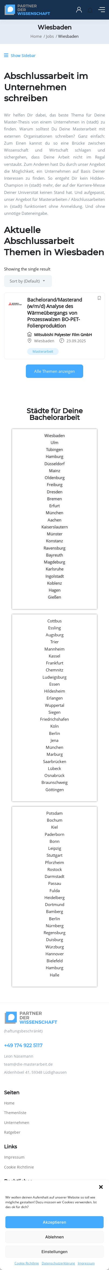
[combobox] (28, 281)
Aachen (54, 520)
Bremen (54, 498)
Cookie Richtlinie (27, 1263)
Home (36, 36)
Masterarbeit (43, 351)
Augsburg (55, 634)
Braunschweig (54, 782)
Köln (54, 726)
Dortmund (54, 904)
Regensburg (54, 932)
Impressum (86, 1263)
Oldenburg (55, 477)
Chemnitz (54, 669)
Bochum (54, 820)
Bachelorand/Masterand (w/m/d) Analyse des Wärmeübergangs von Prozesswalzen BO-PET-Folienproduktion (54, 312)
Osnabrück (54, 775)
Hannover (54, 953)
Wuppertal (54, 705)
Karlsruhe (55, 569)
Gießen (54, 597)
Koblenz (54, 583)
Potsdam (54, 813)
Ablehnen (54, 1236)
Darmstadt (54, 876)
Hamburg (54, 456)
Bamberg (54, 911)
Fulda (55, 890)
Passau (54, 883)
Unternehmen (16, 1122)
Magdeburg (54, 562)
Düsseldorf (54, 463)
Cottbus (54, 620)
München (54, 512)
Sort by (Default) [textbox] (25, 281)
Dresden (54, 491)
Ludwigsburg (54, 677)
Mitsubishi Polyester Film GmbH (59, 334)
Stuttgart (54, 855)
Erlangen (55, 698)
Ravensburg (54, 548)
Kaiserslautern (54, 526)
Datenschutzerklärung (58, 1263)
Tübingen (54, 449)
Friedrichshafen (54, 719)
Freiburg (54, 484)
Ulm (54, 442)
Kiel (54, 827)
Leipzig (54, 848)
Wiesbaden (44, 340)
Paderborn (54, 834)
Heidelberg (54, 897)
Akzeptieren (54, 1222)
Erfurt (54, 505)
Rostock (54, 869)
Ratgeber (12, 1132)
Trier (54, 641)
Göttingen (54, 789)
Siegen (54, 712)
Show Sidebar (20, 55)
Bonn (54, 841)
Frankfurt (54, 663)
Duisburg (54, 939)
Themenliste (15, 1112)
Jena (54, 740)
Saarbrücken (54, 761)
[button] (101, 1187)
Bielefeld (55, 960)
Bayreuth (54, 555)
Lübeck (54, 768)
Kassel (54, 656)
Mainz (54, 470)
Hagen (55, 590)
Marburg (55, 754)
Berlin (54, 733)
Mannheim (54, 649)
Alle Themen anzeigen (54, 371)
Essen (54, 684)
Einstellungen (54, 1251)
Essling (54, 627)
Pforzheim (54, 862)
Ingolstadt (54, 576)
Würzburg (54, 946)
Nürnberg (55, 925)
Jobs (50, 36)
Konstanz (54, 540)
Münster (54, 533)
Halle (54, 975)
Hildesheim (54, 691)
